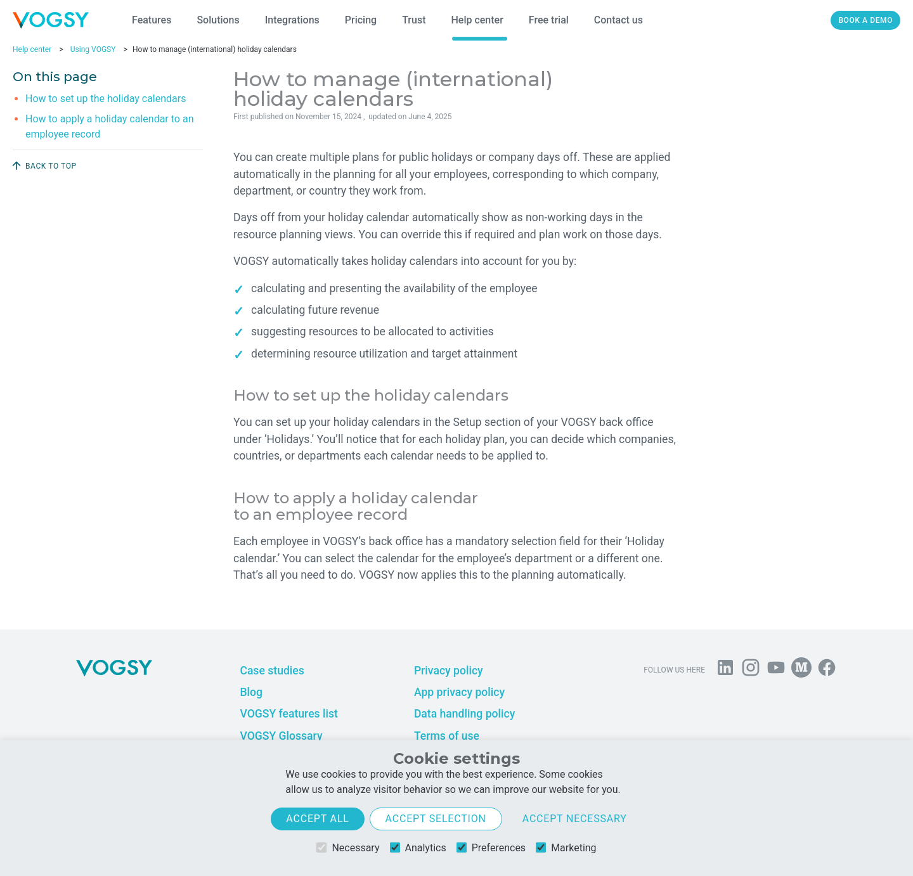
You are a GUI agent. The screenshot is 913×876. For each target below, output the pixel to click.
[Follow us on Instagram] (750, 670)
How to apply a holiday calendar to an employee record (109, 126)
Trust (413, 20)
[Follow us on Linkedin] (725, 670)
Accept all (317, 819)
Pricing (361, 20)
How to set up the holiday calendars (105, 99)
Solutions (218, 20)
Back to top (43, 165)
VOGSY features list (288, 713)
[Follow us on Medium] (801, 670)
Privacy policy (448, 670)
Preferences (491, 848)
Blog (251, 692)
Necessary (347, 848)
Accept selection (435, 819)
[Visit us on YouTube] (776, 670)
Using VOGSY (93, 49)
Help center (477, 20)
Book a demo (865, 20)
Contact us (618, 20)
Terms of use (446, 736)
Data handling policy (464, 713)
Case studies (272, 670)
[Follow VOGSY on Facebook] (826, 670)
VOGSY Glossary (281, 736)
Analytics (418, 848)
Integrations (292, 20)
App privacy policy (459, 692)
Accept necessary (574, 819)
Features (151, 20)
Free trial (549, 20)
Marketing (566, 848)
